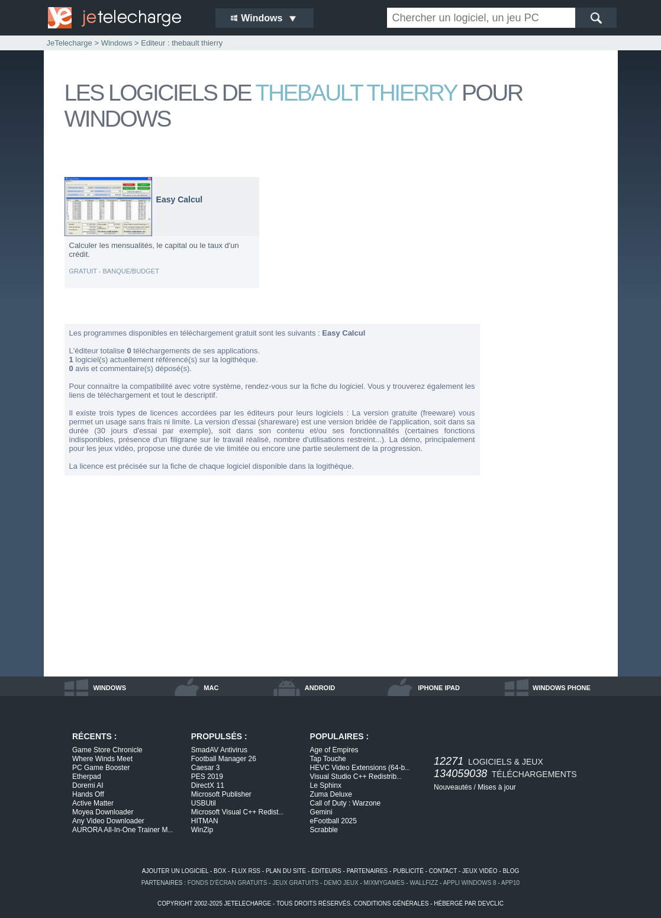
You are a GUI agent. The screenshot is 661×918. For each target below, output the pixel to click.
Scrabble (324, 830)
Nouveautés (453, 787)
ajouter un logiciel (175, 871)
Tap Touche (328, 759)
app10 (510, 883)
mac (211, 687)
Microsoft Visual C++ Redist (237, 812)
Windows (117, 42)
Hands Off (88, 794)
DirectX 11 (207, 785)
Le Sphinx (325, 785)
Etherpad (86, 776)
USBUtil (203, 803)
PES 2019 (207, 776)
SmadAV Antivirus (219, 750)
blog (510, 871)
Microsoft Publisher (221, 794)
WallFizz (424, 883)
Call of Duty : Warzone (345, 803)
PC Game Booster (101, 768)
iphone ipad (439, 687)
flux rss (245, 871)
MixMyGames (384, 883)
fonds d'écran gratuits (227, 883)
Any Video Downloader (108, 821)
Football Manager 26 (223, 759)
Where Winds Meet (102, 759)
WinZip (202, 830)
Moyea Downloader (102, 812)
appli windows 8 (469, 883)
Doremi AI (88, 785)
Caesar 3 (205, 768)
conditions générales (391, 903)
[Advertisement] (549, 354)
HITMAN (204, 821)
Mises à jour (497, 787)
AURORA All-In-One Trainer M (122, 830)
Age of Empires (334, 750)
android (320, 687)
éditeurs (326, 871)
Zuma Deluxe (331, 794)
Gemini (321, 812)
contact (443, 871)
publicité (408, 871)
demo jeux (341, 883)
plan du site (286, 871)
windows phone (562, 687)
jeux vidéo (479, 871)
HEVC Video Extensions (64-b (360, 768)
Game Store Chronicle (107, 750)
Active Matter (93, 803)
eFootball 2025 (333, 821)
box (220, 871)
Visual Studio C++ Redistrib (356, 776)
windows (109, 687)
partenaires (367, 871)
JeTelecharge (69, 42)
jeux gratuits (295, 883)
